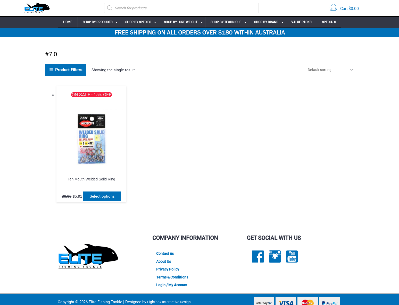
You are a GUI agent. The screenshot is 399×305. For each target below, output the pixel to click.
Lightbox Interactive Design (170, 295)
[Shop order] (327, 70)
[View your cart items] (344, 8)
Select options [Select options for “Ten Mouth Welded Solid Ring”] (89, 185)
